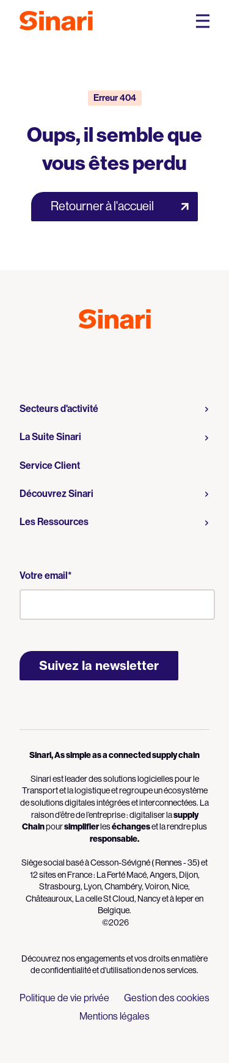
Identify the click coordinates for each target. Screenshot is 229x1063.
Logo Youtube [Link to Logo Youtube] (103, 355)
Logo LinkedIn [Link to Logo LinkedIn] (125, 355)
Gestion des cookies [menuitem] (166, 998)
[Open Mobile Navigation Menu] (202, 21)
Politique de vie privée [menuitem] (64, 998)
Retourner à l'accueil (102, 206)
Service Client (50, 465)
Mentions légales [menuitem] (114, 1016)
